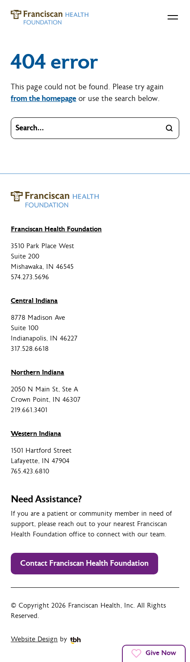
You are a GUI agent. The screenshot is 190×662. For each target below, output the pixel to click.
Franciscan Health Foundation (56, 229)
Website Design (34, 639)
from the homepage (43, 98)
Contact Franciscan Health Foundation (84, 563)
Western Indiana (36, 434)
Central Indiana (34, 301)
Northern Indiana (37, 372)
